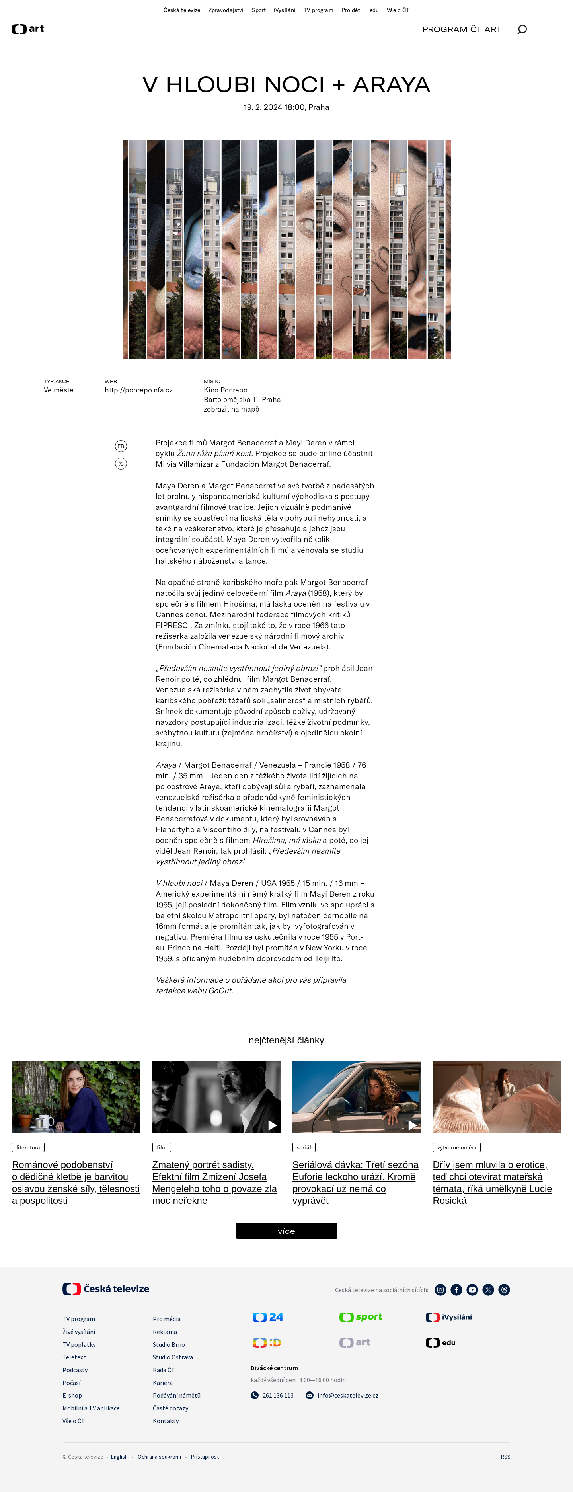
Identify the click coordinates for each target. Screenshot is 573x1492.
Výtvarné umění (457, 1147)
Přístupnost (205, 1456)
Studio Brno (169, 1344)
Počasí (71, 1383)
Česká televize (182, 10)
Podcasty (75, 1370)
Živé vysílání (78, 1332)
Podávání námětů (177, 1395)
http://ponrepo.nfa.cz (138, 389)
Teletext (74, 1357)
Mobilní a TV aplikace (91, 1408)
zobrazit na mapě (231, 408)
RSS (506, 1456)
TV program (318, 10)
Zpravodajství (226, 10)
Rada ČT (164, 1370)
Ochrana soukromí (159, 1456)
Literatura (28, 1147)
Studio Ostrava (173, 1357)
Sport (258, 10)
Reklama (165, 1332)
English (119, 1456)
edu (374, 10)
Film (162, 1147)
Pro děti (351, 10)
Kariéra (163, 1383)
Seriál (304, 1147)
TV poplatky (79, 1344)
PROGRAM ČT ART (461, 29)
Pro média (167, 1319)
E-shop (72, 1395)
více (286, 1231)
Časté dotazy (170, 1408)
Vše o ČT (398, 10)
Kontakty (166, 1421)
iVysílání (285, 10)
